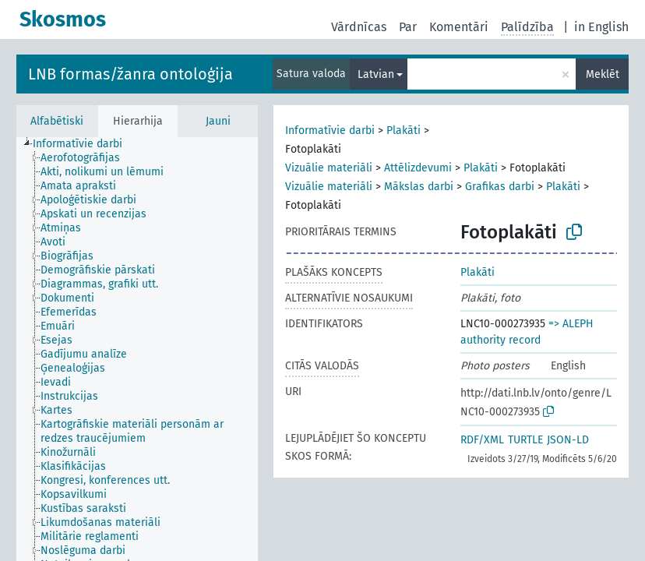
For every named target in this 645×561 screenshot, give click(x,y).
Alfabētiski (56, 121)
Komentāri (458, 26)
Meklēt (602, 74)
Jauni (218, 121)
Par (408, 26)
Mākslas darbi (418, 186)
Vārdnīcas (358, 26)
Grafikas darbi (499, 186)
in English (601, 26)
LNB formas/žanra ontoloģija (130, 74)
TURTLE (525, 439)
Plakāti (403, 130)
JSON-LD (568, 439)
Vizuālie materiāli (328, 168)
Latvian (376, 74)
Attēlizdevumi (418, 168)
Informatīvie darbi (330, 130)
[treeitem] (84, 144)
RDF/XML (482, 439)
